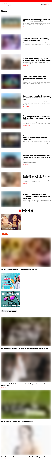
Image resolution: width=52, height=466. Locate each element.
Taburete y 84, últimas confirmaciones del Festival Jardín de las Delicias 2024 (36, 156)
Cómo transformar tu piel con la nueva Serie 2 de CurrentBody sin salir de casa (25, 457)
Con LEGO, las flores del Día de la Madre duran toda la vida (19, 269)
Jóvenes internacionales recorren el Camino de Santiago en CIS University (24, 348)
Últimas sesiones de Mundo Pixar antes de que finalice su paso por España (34, 78)
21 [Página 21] (29, 210)
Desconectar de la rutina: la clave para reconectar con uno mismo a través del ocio (37, 97)
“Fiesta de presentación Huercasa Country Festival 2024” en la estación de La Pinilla (36, 196)
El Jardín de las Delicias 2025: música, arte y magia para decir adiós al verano (37, 59)
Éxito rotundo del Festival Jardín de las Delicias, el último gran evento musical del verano (36, 118)
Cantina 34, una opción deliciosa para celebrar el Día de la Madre (36, 177)
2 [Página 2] (22, 210)
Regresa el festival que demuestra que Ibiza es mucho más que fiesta (36, 20)
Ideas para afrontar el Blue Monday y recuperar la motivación (36, 39)
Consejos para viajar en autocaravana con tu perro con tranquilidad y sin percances (36, 137)
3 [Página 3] (25, 210)
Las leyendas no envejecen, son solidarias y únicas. (17, 421)
